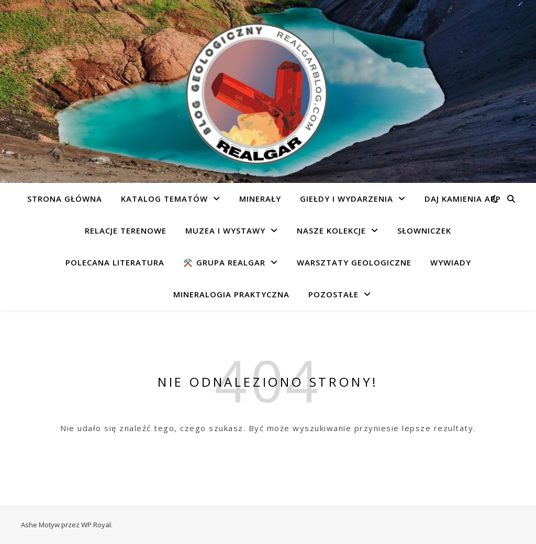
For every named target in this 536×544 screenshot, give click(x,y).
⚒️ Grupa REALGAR (224, 262)
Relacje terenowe (125, 230)
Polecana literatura (114, 262)
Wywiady (450, 262)
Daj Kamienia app (463, 198)
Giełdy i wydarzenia (346, 198)
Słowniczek (424, 230)
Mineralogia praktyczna (231, 294)
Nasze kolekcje (331, 230)
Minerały (260, 198)
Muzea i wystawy (225, 230)
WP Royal (96, 524)
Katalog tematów (164, 198)
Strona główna (64, 198)
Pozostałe (333, 294)
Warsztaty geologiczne (354, 262)
